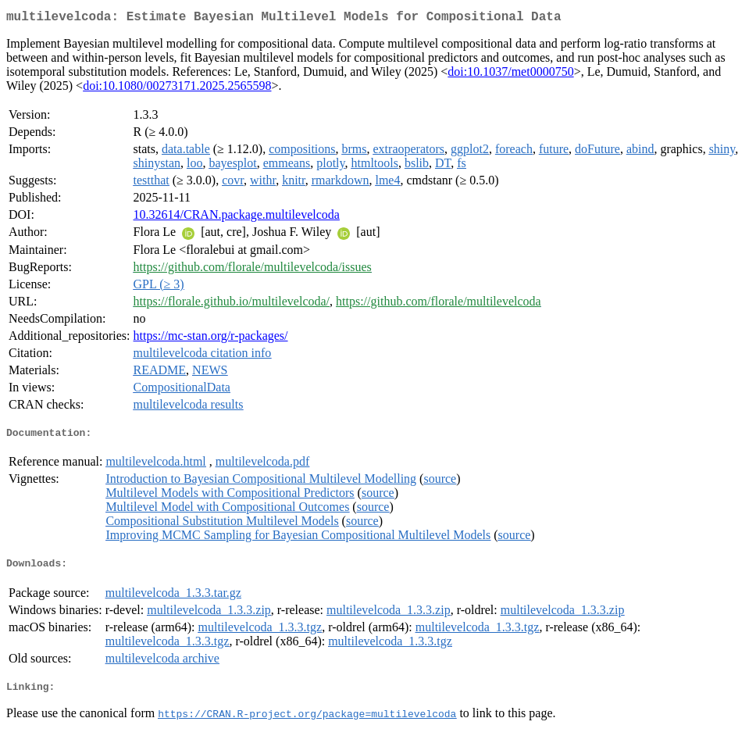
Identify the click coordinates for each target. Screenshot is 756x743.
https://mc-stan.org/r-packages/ (211, 338)
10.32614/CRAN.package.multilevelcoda (237, 217)
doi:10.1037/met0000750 (510, 74)
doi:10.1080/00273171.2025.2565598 (177, 88)
